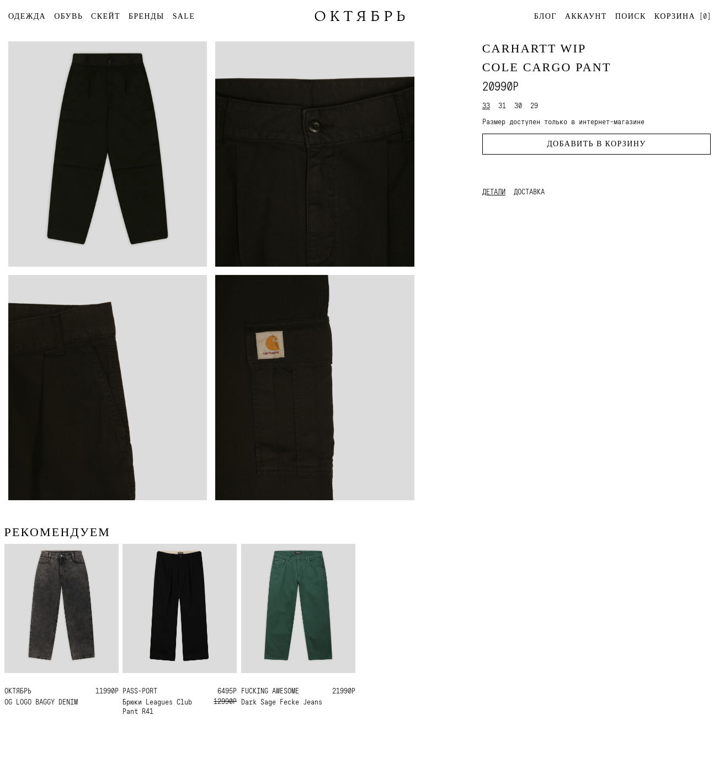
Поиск (630, 16)
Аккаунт (586, 16)
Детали (493, 191)
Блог (545, 16)
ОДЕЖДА (27, 16)
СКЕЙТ (105, 16)
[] (682, 15)
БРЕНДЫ (146, 16)
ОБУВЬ (68, 16)
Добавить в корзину (596, 144)
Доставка (529, 191)
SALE (184, 16)
